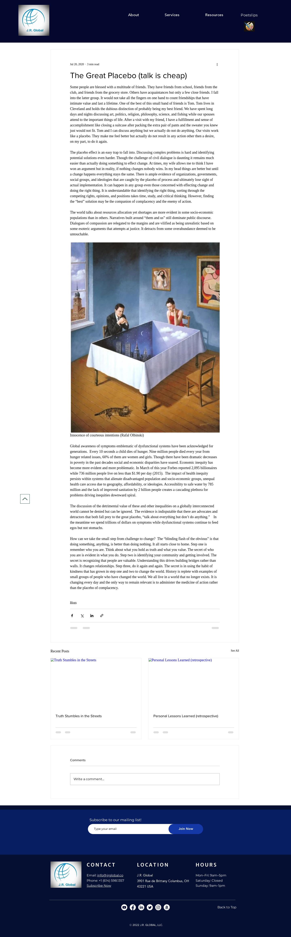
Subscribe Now (99, 886)
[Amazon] (167, 907)
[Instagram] (158, 907)
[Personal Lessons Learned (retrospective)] (194, 683)
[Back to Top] (226, 907)
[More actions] (217, 64)
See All (235, 650)
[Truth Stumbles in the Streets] (96, 683)
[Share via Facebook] (72, 615)
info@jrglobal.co (110, 875)
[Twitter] (150, 907)
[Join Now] (186, 829)
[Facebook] (133, 907)
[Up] (25, 499)
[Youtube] (124, 907)
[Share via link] (102, 615)
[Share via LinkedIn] (92, 615)
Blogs (73, 602)
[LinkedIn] (141, 907)
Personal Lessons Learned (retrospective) (185, 716)
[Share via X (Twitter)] (82, 615)
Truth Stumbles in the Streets (79, 716)
